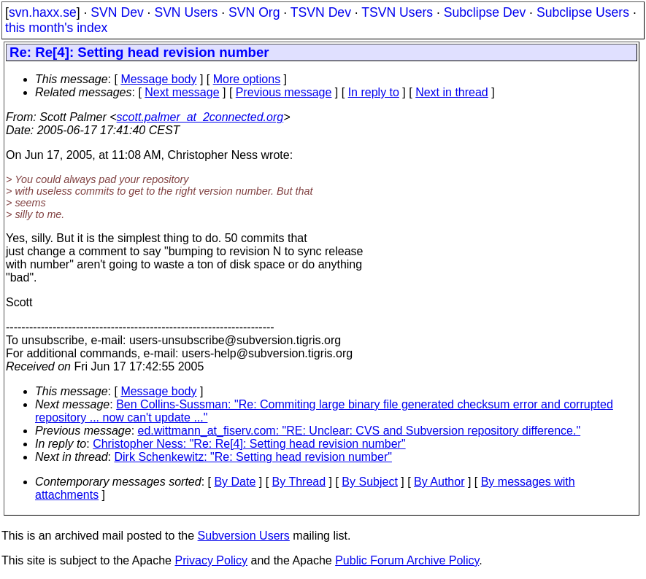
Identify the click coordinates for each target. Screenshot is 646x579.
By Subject (369, 481)
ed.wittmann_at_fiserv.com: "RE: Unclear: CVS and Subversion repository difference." (359, 430)
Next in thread (451, 92)
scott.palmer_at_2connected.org (200, 117)
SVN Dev (117, 12)
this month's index (56, 27)
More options (247, 79)
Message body (158, 79)
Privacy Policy (210, 560)
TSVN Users (397, 12)
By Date (234, 481)
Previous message (284, 92)
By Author (439, 481)
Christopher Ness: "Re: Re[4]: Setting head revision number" (249, 444)
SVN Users (186, 12)
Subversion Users (244, 535)
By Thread (299, 481)
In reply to (373, 92)
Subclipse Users (583, 12)
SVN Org (254, 12)
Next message (182, 92)
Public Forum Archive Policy (407, 560)
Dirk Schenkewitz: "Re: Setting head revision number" (253, 457)
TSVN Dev (321, 12)
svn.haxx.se (43, 12)
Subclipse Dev (485, 12)
